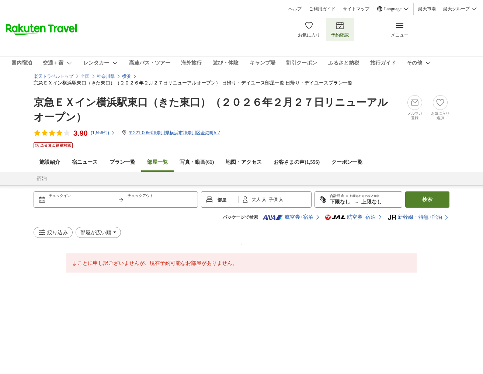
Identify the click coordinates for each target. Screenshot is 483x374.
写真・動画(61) (197, 162)
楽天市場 (427, 8)
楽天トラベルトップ (53, 76)
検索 (427, 199)
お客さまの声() (297, 162)
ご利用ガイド (322, 8)
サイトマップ (356, 8)
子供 (274, 199)
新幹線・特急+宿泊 (415, 217)
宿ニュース (85, 162)
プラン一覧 (122, 162)
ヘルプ (295, 8)
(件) (103, 133)
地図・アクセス (244, 162)
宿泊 (42, 178)
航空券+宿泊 (288, 217)
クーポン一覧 (346, 162)
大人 (257, 199)
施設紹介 (49, 162)
